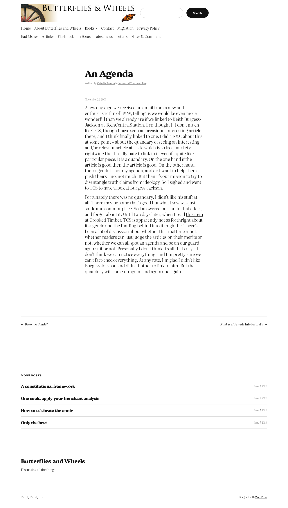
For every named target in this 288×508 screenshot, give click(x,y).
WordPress (261, 497)
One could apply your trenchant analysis (60, 398)
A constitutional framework (48, 386)
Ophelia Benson (106, 83)
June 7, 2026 (260, 386)
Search (197, 13)
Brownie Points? (36, 324)
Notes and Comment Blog (132, 83)
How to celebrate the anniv (47, 410)
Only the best (34, 422)
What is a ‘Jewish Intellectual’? (241, 324)
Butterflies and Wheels (53, 461)
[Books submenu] (97, 28)
